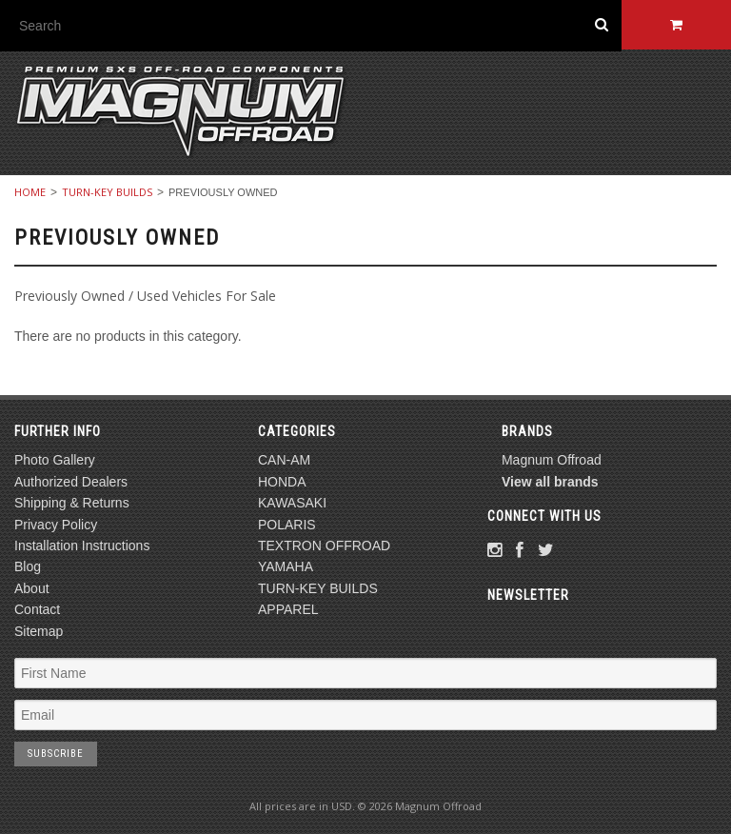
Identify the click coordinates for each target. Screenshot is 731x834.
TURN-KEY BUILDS (107, 192)
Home (30, 192)
